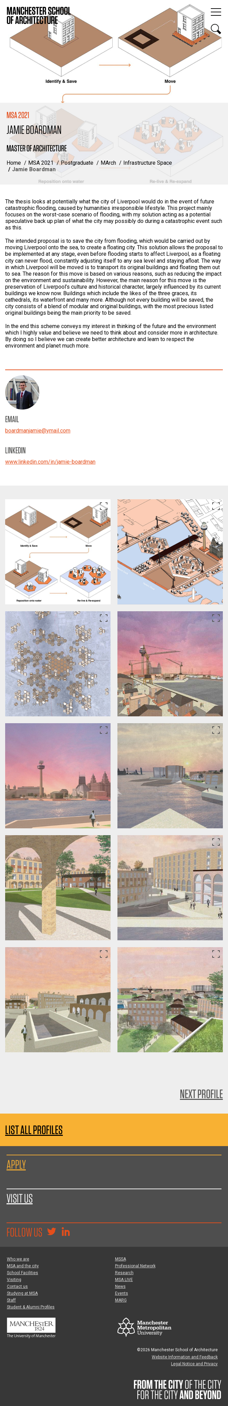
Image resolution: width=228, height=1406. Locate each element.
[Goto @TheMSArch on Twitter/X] (51, 1232)
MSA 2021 (41, 163)
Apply (16, 1164)
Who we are (18, 1259)
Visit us (20, 1198)
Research (124, 1272)
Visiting (14, 1279)
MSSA (120, 1259)
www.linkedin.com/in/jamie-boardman (50, 462)
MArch (108, 163)
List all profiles (34, 1130)
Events (121, 1293)
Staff (11, 1300)
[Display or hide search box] (216, 29)
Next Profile (201, 1094)
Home (14, 163)
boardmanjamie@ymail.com (37, 430)
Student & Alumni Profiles (31, 1307)
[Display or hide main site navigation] (216, 12)
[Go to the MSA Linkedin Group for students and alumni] (65, 1232)
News (120, 1286)
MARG (121, 1300)
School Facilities (22, 1272)
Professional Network (135, 1266)
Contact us (17, 1286)
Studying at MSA (22, 1293)
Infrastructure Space (147, 163)
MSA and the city (23, 1266)
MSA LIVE (124, 1279)
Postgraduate (77, 163)
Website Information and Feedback (185, 1357)
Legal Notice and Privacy (194, 1363)
